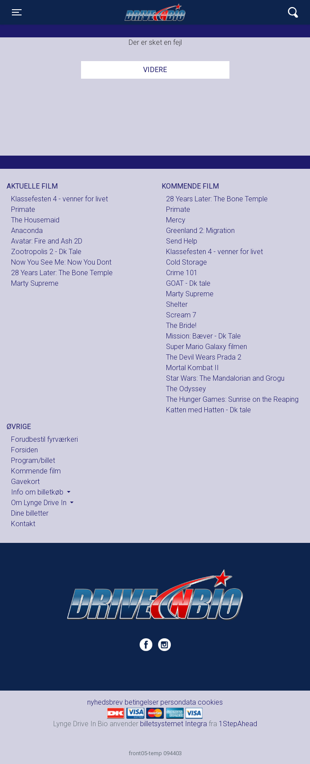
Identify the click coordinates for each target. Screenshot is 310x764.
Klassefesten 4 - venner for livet (59, 199)
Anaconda (27, 230)
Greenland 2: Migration (200, 230)
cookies (210, 702)
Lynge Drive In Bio (155, 12)
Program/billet (33, 460)
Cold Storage (186, 262)
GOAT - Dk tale (188, 283)
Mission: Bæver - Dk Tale (203, 336)
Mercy (175, 220)
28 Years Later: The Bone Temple (62, 273)
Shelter (177, 304)
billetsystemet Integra (173, 724)
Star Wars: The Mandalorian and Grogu (225, 378)
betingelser (142, 702)
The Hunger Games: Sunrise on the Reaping (232, 399)
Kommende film (36, 471)
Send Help (181, 241)
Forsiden (24, 450)
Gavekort (25, 481)
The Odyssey (186, 389)
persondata (178, 702)
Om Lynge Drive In (39, 502)
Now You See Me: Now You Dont (61, 262)
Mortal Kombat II (192, 368)
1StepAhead (238, 724)
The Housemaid (35, 220)
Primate (23, 209)
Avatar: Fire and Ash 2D (46, 241)
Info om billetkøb (38, 492)
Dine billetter (29, 513)
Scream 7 (181, 315)
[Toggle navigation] (17, 12)
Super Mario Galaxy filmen (206, 346)
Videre (155, 69)
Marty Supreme (35, 283)
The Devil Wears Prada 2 (203, 357)
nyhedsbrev (105, 702)
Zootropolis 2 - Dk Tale (46, 251)
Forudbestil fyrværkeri (44, 439)
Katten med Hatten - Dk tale (208, 410)
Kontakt (23, 524)
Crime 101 (182, 273)
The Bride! (181, 325)
